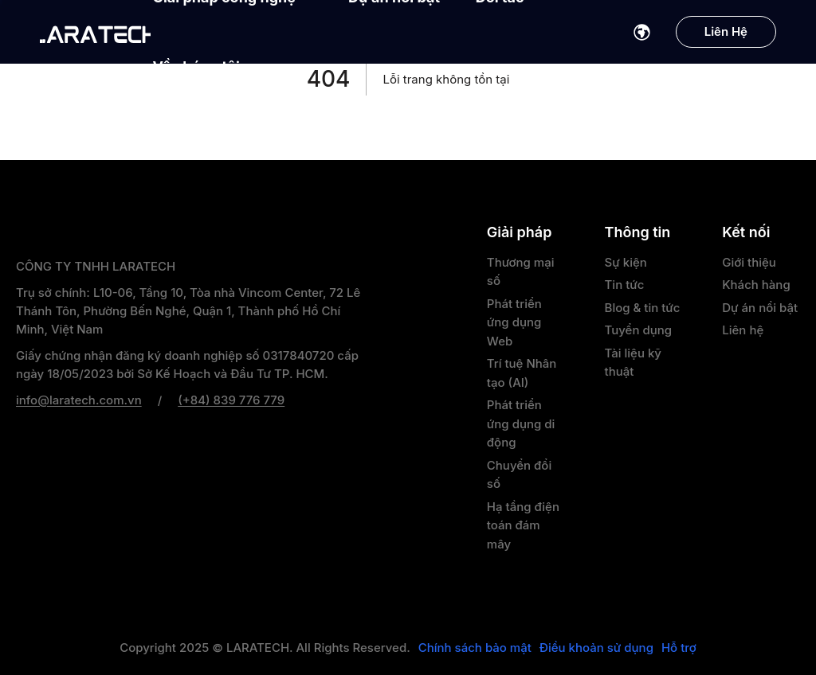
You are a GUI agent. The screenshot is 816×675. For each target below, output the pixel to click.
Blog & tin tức (643, 307)
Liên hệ (742, 330)
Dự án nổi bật (760, 307)
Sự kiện (626, 262)
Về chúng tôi (204, 66)
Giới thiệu (749, 262)
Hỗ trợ (678, 648)
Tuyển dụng (639, 330)
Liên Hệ (725, 31)
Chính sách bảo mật (475, 648)
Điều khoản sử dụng (596, 648)
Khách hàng (756, 284)
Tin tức (625, 284)
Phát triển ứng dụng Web (514, 322)
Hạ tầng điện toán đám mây (523, 525)
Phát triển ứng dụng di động (521, 423)
